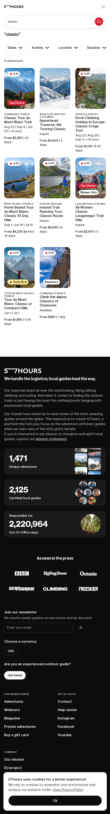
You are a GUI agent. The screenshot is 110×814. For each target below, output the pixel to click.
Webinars (12, 710)
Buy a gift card (16, 735)
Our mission (14, 759)
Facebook (66, 726)
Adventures (13, 701)
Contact (65, 701)
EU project (13, 768)
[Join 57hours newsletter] (80, 627)
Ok (55, 801)
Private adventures (20, 726)
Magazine (12, 718)
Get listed (15, 675)
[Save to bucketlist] (29, 73)
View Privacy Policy (68, 790)
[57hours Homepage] (13, 6)
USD (11, 651)
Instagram (66, 718)
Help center (67, 710)
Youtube (65, 735)
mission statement (51, 439)
